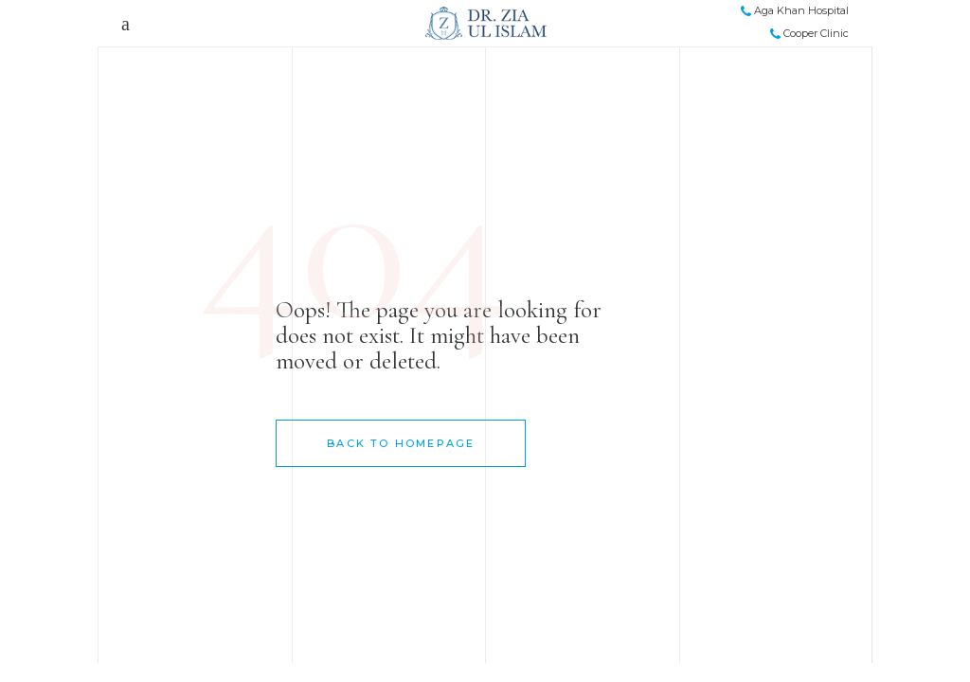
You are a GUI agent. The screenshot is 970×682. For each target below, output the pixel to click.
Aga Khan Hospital (795, 10)
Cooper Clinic (809, 33)
